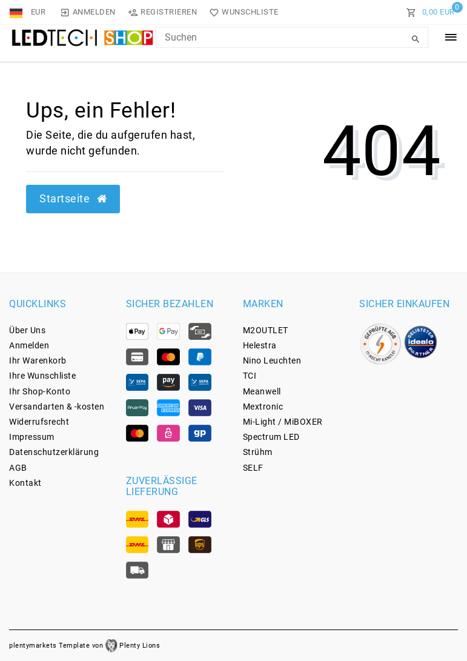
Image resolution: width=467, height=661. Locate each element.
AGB (18, 468)
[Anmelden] (88, 12)
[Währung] (38, 12)
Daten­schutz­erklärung (54, 452)
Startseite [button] (73, 199)
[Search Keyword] (292, 37)
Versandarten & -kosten (56, 406)
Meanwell (262, 391)
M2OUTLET (265, 330)
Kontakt (25, 483)
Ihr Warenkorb (38, 360)
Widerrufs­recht (39, 422)
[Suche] (416, 39)
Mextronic (263, 406)
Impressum (32, 437)
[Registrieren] (162, 12)
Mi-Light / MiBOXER (283, 422)
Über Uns (27, 330)
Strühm (258, 452)
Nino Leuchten (272, 360)
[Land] (17, 12)
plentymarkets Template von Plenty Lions (84, 645)
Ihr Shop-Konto (39, 391)
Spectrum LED (271, 437)
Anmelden (29, 345)
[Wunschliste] (241, 12)
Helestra (260, 345)
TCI (250, 375)
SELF (253, 468)
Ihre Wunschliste (42, 375)
